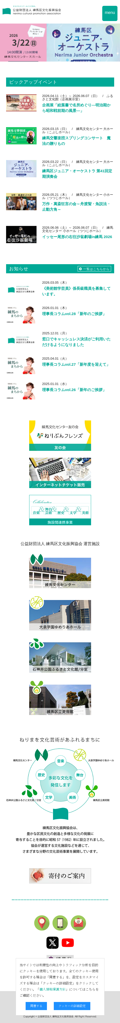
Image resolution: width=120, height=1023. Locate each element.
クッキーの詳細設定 (72, 1005)
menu (110, 12)
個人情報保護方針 (52, 989)
